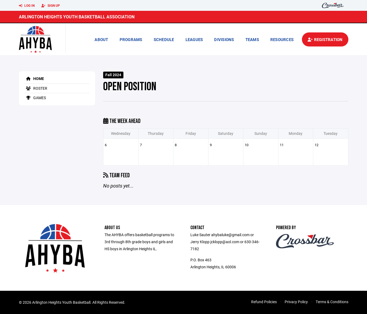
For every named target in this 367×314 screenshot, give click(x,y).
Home (34, 78)
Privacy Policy (296, 301)
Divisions (224, 39)
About (101, 39)
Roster (35, 88)
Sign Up (50, 5)
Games (35, 97)
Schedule (164, 39)
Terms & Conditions (332, 301)
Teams (252, 39)
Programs (131, 39)
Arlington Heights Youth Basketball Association (76, 16)
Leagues (194, 39)
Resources (282, 39)
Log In (27, 5)
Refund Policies (264, 301)
